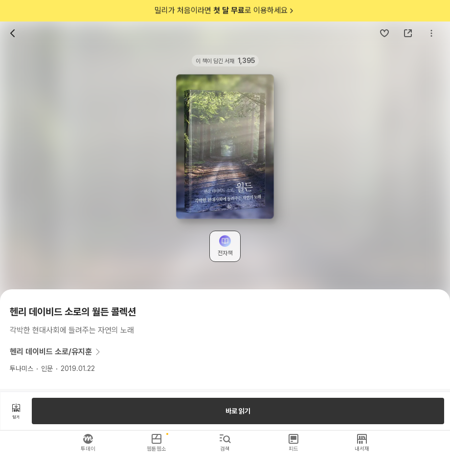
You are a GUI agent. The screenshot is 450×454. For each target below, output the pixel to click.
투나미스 (21, 368)
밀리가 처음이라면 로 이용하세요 (225, 11)
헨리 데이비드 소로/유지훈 (57, 352)
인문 (47, 368)
